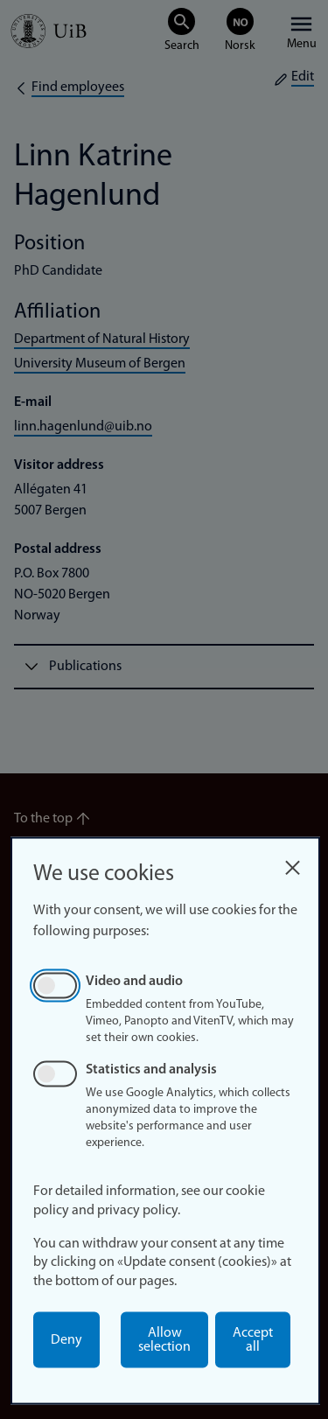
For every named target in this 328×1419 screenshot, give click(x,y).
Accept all (253, 1340)
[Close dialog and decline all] (292, 863)
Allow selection (164, 1340)
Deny (66, 1340)
